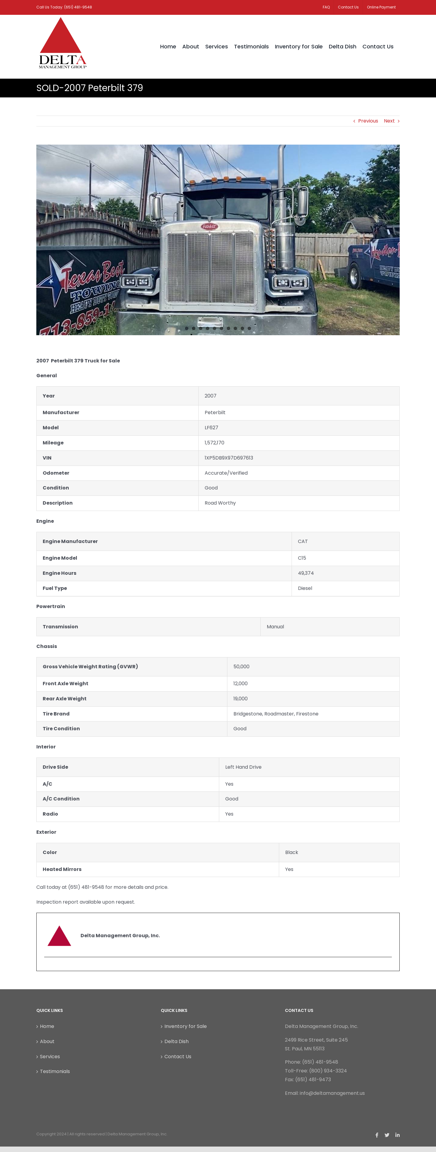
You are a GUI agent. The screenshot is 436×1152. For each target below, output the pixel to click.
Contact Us (177, 1056)
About (47, 1041)
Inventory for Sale (185, 1026)
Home (47, 1026)
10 (249, 328)
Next (389, 120)
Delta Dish (176, 1041)
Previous (368, 120)
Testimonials (55, 1071)
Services (50, 1056)
